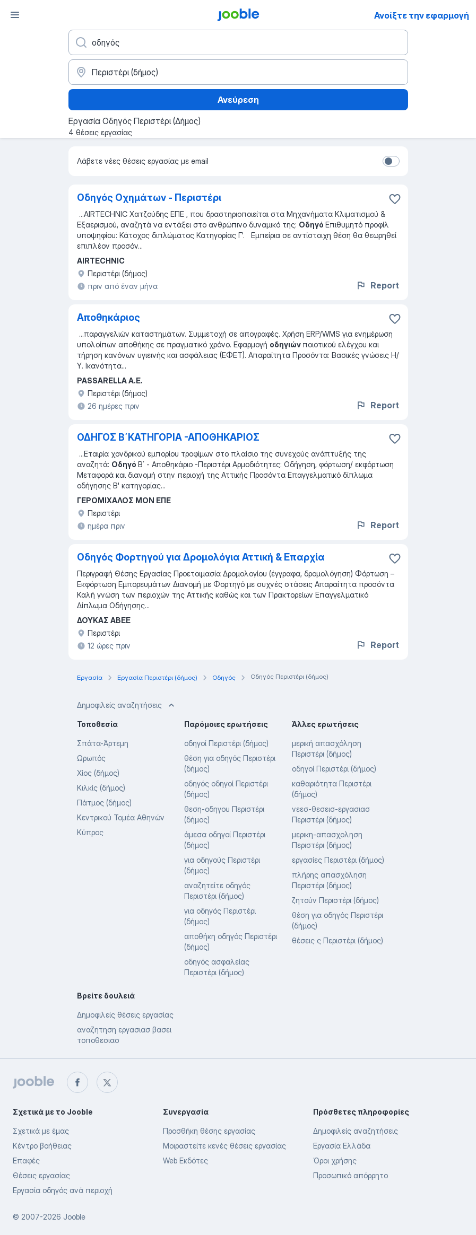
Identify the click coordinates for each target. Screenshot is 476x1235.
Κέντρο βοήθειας (42, 1145)
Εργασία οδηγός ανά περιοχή (62, 1190)
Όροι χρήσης (335, 1160)
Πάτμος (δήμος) (104, 802)
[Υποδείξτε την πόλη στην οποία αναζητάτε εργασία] (238, 72)
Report (377, 285)
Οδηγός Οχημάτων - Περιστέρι (149, 197)
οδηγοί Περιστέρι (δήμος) (226, 743)
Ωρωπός (91, 758)
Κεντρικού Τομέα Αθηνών (121, 817)
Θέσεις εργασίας (41, 1175)
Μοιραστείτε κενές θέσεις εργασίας (224, 1145)
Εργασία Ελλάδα (341, 1145)
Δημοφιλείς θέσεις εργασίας (125, 1014)
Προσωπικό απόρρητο (350, 1175)
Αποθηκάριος (108, 317)
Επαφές (26, 1160)
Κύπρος (90, 832)
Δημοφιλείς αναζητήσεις (355, 1130)
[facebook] (77, 1082)
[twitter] (107, 1082)
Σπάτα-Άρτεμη (102, 743)
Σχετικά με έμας (41, 1130)
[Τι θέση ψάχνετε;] (238, 42)
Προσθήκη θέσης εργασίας (209, 1130)
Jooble (74, 1216)
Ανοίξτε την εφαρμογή (421, 15)
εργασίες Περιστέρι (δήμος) (338, 859)
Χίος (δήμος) (98, 772)
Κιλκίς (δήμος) (101, 787)
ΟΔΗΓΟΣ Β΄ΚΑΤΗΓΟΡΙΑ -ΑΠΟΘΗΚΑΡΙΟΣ (168, 437)
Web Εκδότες (185, 1160)
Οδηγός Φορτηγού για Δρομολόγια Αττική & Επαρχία (201, 557)
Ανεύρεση (238, 99)
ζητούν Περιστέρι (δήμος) (335, 900)
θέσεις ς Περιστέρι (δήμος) (337, 940)
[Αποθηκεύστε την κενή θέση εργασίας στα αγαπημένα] (395, 199)
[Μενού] (14, 14)
